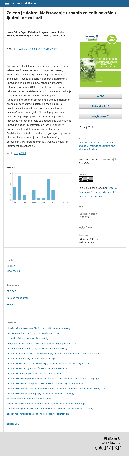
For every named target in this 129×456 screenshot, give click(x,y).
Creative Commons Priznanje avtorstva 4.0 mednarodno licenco (98, 192)
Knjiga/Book (99, 106)
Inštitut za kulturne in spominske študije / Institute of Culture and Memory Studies (97, 146)
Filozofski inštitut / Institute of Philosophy (28, 338)
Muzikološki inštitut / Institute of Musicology (29, 398)
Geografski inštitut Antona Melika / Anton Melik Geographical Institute (42, 343)
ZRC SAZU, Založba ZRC (24, 3)
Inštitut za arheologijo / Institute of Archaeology (31, 358)
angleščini (20, 153)
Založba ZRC (13, 423)
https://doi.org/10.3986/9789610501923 (35, 49)
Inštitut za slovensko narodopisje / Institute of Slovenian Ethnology (40, 393)
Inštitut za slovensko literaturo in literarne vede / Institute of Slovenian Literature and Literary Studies (57, 388)
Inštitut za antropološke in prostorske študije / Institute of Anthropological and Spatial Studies (54, 353)
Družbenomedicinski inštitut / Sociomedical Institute (33, 333)
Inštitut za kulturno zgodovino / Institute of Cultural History (37, 368)
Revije (10, 304)
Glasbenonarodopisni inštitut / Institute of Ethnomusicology (37, 348)
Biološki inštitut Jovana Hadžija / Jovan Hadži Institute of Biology (39, 328)
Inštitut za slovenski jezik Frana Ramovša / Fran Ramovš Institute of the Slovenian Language (53, 378)
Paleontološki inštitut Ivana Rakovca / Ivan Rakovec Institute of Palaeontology (46, 403)
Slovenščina (13, 270)
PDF (101, 96)
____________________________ (18, 418)
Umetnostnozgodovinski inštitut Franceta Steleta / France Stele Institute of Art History (50, 408)
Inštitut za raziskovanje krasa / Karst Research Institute (34, 373)
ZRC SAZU (12, 291)
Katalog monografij (17, 297)
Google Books (99, 116)
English (11, 265)
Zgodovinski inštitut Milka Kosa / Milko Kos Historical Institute (38, 413)
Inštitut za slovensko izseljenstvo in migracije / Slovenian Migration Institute (45, 383)
